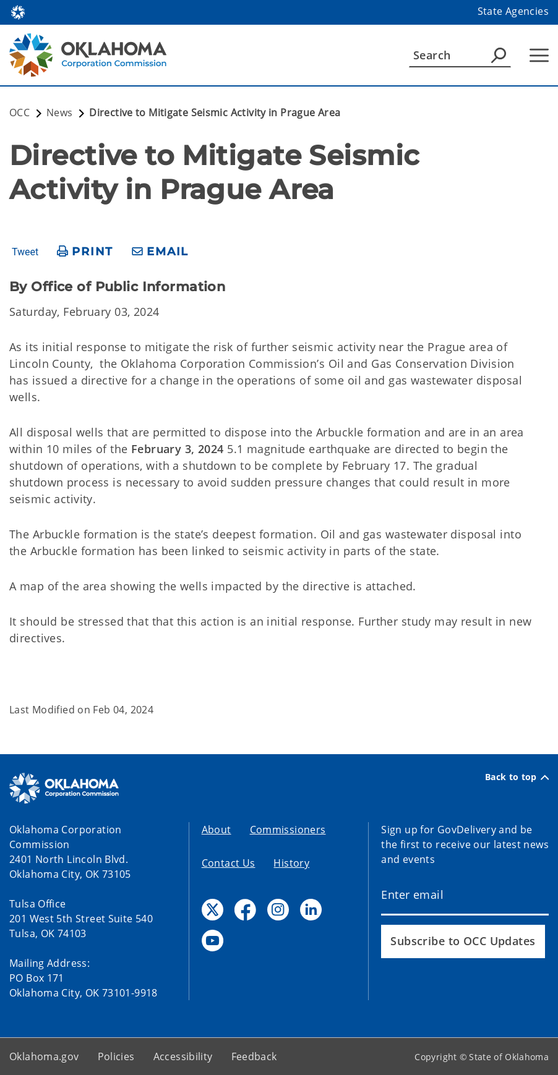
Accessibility (183, 1056)
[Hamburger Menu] (539, 55)
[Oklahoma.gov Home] (18, 11)
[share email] (160, 252)
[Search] (460, 55)
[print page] (85, 252)
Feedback (254, 1056)
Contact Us (228, 863)
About (216, 829)
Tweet (25, 252)
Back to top (517, 777)
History (291, 863)
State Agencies (513, 11)
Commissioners (288, 829)
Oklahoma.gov (44, 1056)
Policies (116, 1056)
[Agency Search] (498, 55)
